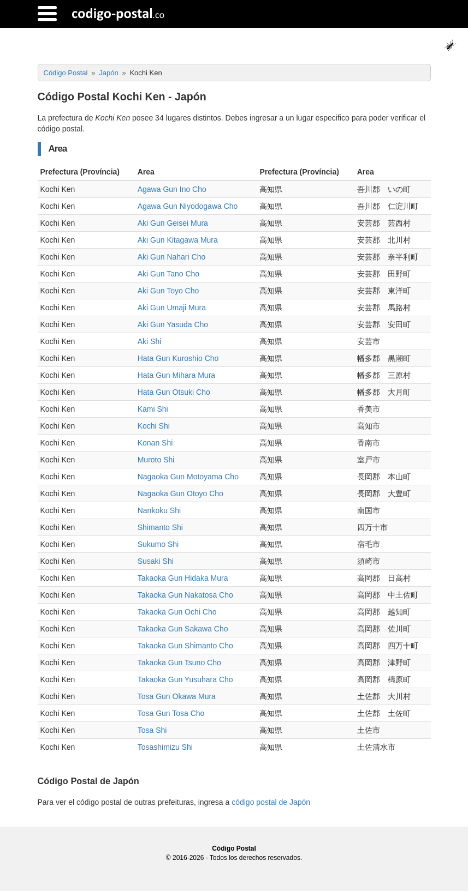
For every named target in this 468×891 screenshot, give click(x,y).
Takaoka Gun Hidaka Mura (183, 578)
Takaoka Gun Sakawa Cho (183, 628)
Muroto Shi (156, 459)
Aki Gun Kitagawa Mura (178, 240)
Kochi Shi (154, 426)
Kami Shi (153, 409)
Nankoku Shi (159, 510)
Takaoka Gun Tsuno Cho (179, 662)
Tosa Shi (152, 730)
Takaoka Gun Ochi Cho (177, 611)
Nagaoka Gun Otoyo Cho (180, 493)
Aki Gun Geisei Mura (173, 223)
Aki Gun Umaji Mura (172, 307)
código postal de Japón (271, 802)
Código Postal (234, 848)
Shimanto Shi (160, 527)
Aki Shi (150, 341)
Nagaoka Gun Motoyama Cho (188, 476)
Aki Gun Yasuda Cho (173, 324)
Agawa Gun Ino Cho (172, 189)
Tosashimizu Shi (165, 747)
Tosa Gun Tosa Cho (171, 713)
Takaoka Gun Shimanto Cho (185, 645)
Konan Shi (155, 442)
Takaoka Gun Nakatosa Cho (185, 595)
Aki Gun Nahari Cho (172, 256)
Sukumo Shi (158, 544)
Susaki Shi (156, 561)
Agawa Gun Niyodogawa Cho (188, 206)
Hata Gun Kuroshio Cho (178, 358)
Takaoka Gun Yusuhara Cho (185, 679)
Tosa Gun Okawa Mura (177, 696)
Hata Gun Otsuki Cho (174, 392)
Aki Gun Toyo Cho (168, 290)
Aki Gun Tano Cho (168, 273)
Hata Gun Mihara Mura (176, 375)
